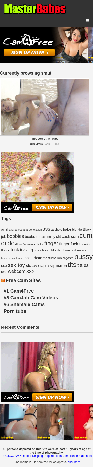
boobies (15, 236)
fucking (26, 250)
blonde (77, 229)
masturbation (52, 258)
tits (72, 264)
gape (37, 250)
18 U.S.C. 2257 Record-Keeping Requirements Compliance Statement (46, 456)
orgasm (68, 258)
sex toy (16, 265)
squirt (44, 266)
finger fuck (68, 244)
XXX (30, 271)
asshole (56, 229)
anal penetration (32, 229)
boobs (30, 236)
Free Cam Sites (23, 280)
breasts (41, 237)
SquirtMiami (58, 266)
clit (58, 236)
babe (67, 229)
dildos (18, 244)
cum (75, 236)
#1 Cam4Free (19, 291)
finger (51, 243)
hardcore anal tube (12, 258)
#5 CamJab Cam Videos (31, 297)
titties (83, 265)
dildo (7, 243)
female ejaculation (33, 244)
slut (29, 265)
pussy (83, 256)
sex (4, 266)
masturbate (32, 258)
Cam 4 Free (52, 143)
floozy (5, 250)
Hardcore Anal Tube (44, 138)
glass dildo (48, 250)
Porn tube (15, 311)
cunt (85, 235)
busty (51, 237)
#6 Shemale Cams (24, 304)
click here (74, 462)
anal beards (15, 229)
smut (36, 266)
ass (46, 229)
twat (4, 272)
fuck (15, 249)
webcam (16, 271)
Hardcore (63, 250)
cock (66, 236)
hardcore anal (78, 250)
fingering (85, 244)
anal (4, 229)
